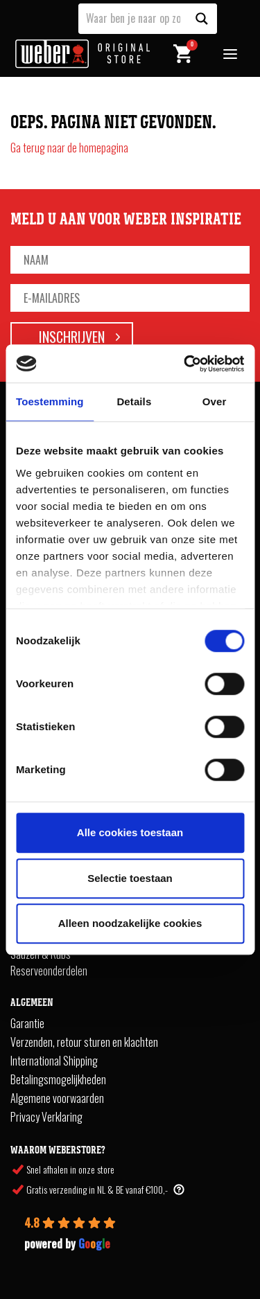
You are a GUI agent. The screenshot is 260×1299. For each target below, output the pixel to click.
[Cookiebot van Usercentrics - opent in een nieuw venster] (185, 364)
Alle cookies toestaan (130, 832)
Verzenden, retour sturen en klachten (84, 1042)
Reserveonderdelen (48, 970)
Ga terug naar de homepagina (69, 147)
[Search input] (133, 17)
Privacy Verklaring (46, 1116)
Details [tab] (133, 401)
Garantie (27, 1023)
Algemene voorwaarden (57, 1098)
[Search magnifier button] (202, 18)
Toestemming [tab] (50, 401)
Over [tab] (214, 401)
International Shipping (54, 1060)
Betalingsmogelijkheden (58, 1079)
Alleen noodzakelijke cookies (130, 923)
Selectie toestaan (130, 878)
